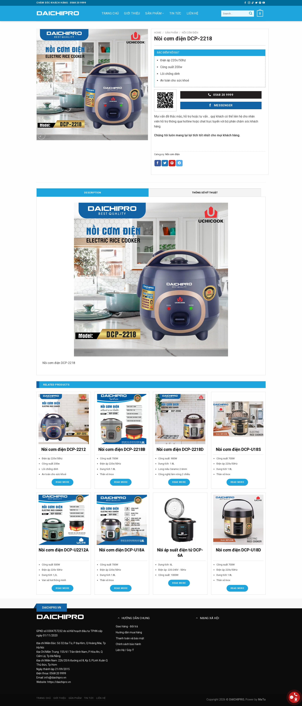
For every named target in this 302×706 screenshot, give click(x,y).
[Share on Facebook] (157, 163)
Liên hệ (192, 13)
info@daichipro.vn (55, 677)
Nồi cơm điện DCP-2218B (121, 449)
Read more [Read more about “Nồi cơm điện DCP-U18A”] (121, 588)
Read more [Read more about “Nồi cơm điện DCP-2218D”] (179, 482)
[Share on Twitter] (165, 163)
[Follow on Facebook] (245, 3)
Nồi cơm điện (190, 32)
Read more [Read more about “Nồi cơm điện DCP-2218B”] (121, 482)
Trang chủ (110, 13)
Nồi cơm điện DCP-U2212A (64, 550)
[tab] (92, 192)
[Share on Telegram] (179, 163)
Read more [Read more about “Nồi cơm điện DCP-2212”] (62, 482)
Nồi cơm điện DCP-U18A (121, 550)
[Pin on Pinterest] (172, 163)
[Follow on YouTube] (264, 3)
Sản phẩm (154, 13)
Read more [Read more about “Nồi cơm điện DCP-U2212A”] (62, 588)
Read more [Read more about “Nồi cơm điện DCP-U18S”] (237, 482)
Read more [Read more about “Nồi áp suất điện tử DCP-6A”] (179, 583)
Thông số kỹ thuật (205, 192)
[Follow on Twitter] (256, 3)
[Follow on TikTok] (253, 3)
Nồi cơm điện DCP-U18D (238, 550)
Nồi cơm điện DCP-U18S (238, 449)
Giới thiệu (132, 13)
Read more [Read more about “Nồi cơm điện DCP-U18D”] (237, 588)
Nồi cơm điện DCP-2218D (180, 449)
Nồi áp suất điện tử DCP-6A (180, 553)
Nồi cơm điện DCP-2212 (63, 449)
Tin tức (175, 13)
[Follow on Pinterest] (260, 3)
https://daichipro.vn (59, 682)
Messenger (220, 105)
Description (92, 192)
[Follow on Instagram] (249, 3)
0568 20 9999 (220, 95)
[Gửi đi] (250, 13)
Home (157, 32)
